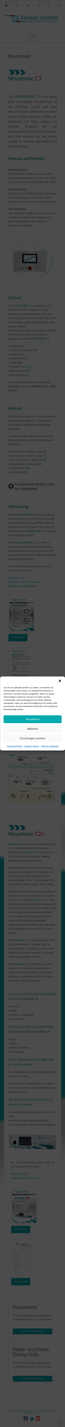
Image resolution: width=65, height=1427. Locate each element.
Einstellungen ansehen (32, 748)
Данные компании (49, 756)
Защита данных (31, 756)
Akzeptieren (32, 729)
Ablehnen (32, 738)
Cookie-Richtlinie (15, 756)
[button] (60, 690)
